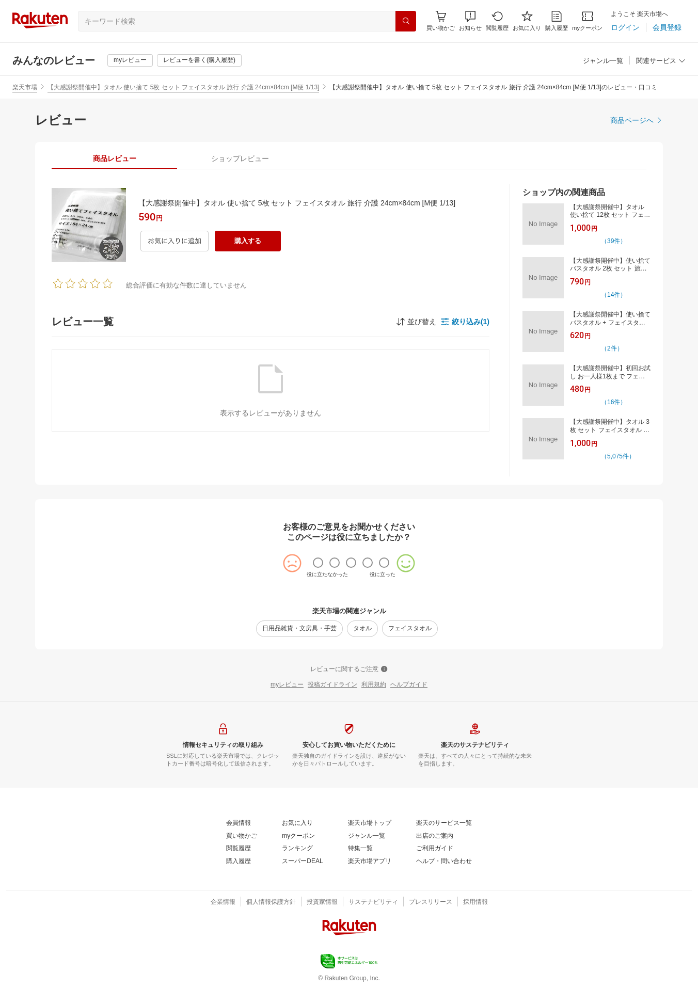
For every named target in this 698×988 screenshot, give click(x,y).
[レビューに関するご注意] (349, 669)
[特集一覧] (360, 848)
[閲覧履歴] (497, 20)
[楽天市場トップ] (369, 823)
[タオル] (362, 628)
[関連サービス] (661, 61)
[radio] (318, 562)
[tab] (114, 158)
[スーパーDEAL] (302, 861)
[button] (470, 20)
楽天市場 (24, 87)
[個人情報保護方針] (271, 902)
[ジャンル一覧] (603, 61)
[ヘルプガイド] (408, 685)
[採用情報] (475, 902)
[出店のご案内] (434, 836)
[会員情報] (238, 823)
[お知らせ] (470, 20)
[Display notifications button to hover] (440, 20)
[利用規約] (373, 685)
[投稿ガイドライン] (332, 685)
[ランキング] (297, 848)
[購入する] (248, 241)
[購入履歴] (556, 20)
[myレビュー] (130, 60)
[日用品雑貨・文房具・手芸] (299, 628)
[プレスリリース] (430, 902)
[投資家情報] (322, 902)
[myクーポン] (587, 20)
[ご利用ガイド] (434, 848)
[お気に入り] (527, 20)
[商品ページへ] (636, 120)
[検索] (405, 21)
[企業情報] (223, 902)
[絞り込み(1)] (464, 321)
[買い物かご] (241, 836)
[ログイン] (625, 27)
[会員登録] (667, 27)
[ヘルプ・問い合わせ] (444, 861)
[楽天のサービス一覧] (444, 823)
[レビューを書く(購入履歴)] (199, 60)
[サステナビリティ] (373, 902)
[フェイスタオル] (410, 628)
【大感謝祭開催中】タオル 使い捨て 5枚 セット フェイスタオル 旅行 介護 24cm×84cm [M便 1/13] (183, 87)
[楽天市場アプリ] (369, 861)
